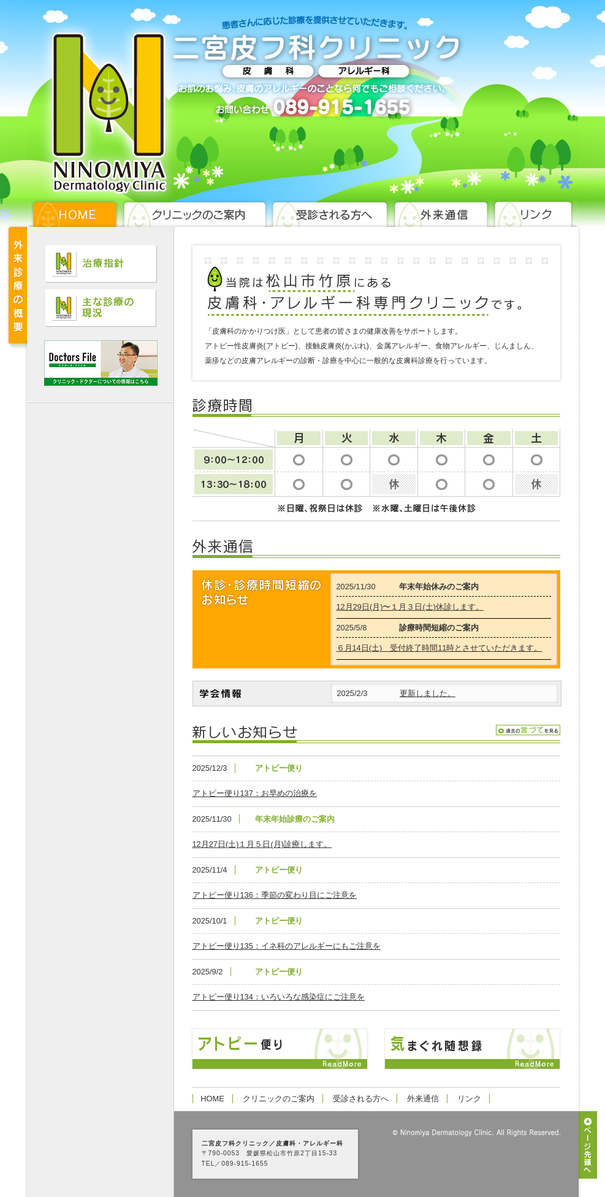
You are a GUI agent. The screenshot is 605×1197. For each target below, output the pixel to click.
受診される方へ (361, 1098)
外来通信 (423, 1098)
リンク (469, 1098)
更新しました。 (427, 693)
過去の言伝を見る (528, 730)
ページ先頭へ (588, 1145)
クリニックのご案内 (278, 1098)
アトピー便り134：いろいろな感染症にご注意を (278, 996)
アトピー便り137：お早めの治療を (254, 793)
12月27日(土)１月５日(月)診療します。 (262, 844)
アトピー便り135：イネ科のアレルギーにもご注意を (286, 945)
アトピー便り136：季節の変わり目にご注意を (274, 895)
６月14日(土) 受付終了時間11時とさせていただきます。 (439, 647)
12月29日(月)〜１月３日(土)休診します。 (410, 606)
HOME (212, 1098)
